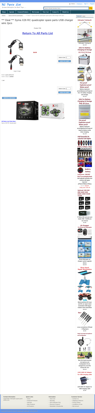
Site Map (52, 400)
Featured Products (23, 12)
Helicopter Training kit (84, 42)
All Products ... (31, 406)
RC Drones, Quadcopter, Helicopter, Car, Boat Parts (23, 411)
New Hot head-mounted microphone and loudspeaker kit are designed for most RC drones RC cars (84, 363)
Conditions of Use (77, 404)
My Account (35, 12)
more (83, 16)
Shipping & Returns (77, 400)
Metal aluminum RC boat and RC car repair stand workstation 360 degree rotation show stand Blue (84, 304)
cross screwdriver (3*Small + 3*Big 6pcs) (84, 327)
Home (4, 12)
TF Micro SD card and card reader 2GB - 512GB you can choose (84, 218)
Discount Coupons (55, 404)
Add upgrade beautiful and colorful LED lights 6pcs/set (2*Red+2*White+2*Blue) (84, 180)
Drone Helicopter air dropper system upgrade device (84, 260)
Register (92, 4)
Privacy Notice (76, 402)
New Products (31, 404)
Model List (65, 12)
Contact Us (55, 12)
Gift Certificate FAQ (55, 402)
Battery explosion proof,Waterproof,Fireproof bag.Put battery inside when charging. (84, 129)
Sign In (86, 4)
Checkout (79, 4)
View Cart (46, 12)
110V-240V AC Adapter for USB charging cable (84, 387)
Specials (11, 12)
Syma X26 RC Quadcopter (16, 15)
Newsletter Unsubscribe (56, 406)
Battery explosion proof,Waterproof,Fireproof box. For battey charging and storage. (84, 91)
